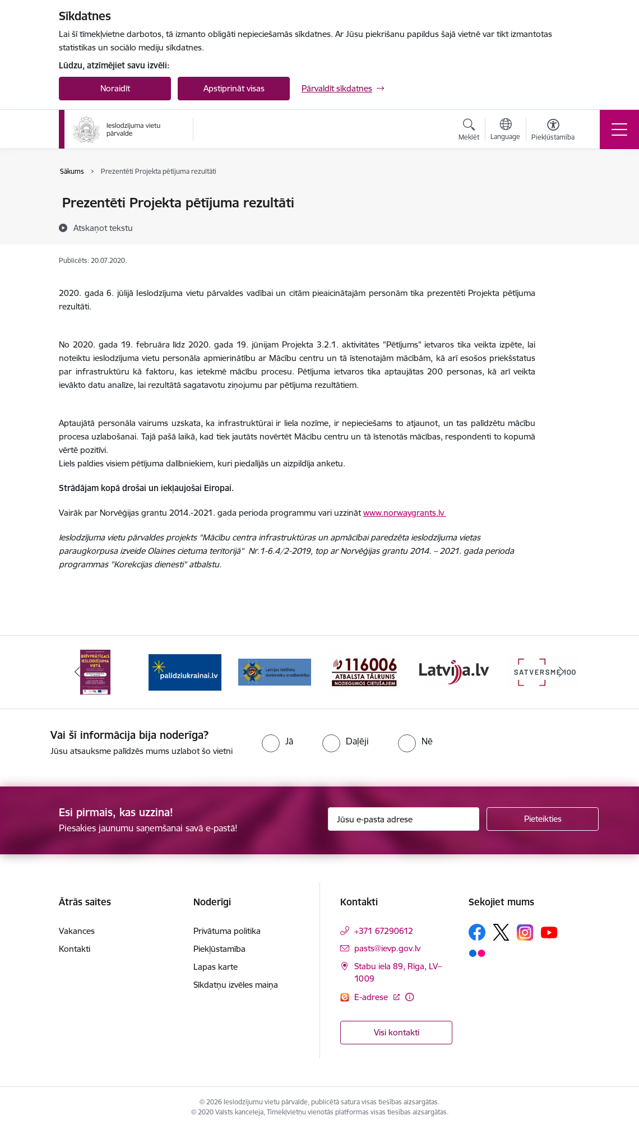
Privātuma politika (227, 931)
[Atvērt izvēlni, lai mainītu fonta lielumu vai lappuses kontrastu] (553, 131)
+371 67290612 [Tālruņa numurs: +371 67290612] (383, 931)
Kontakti (74, 948)
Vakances (77, 931)
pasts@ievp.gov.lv (387, 948)
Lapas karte (215, 966)
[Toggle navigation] (619, 129)
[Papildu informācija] (409, 997)
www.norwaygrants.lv (404, 512)
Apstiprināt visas (234, 88)
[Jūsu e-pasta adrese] (403, 819)
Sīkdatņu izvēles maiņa (235, 984)
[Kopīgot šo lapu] (564, 226)
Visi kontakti (396, 1032)
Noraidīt (115, 88)
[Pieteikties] (543, 819)
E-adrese (372, 997)
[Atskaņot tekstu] (103, 227)
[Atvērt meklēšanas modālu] (469, 131)
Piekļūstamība (219, 948)
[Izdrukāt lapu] (564, 198)
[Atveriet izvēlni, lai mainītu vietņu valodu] (505, 131)
